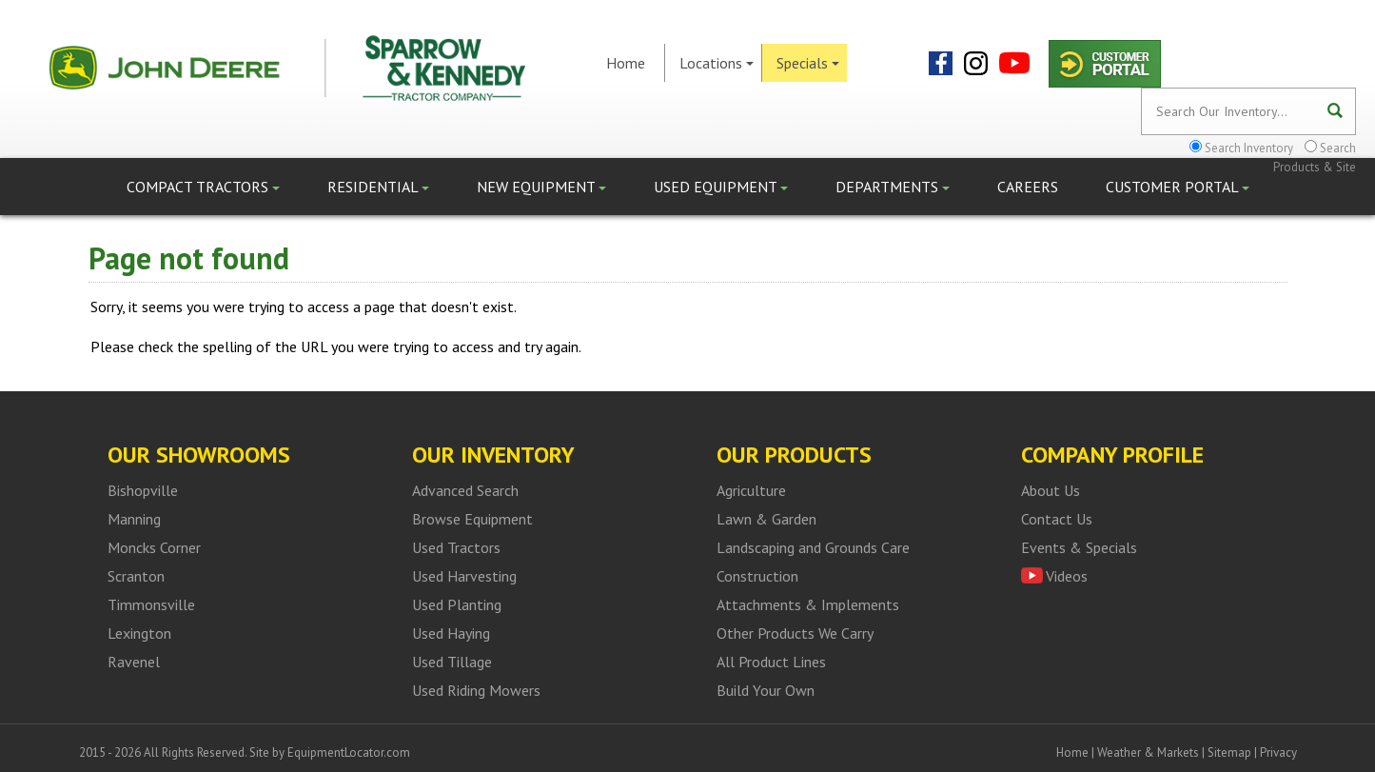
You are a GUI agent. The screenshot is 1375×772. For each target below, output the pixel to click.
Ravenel (134, 661)
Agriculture (751, 490)
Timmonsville (151, 604)
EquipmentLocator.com (348, 752)
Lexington (139, 633)
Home (625, 62)
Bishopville (143, 490)
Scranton (136, 575)
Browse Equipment (472, 518)
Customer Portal (1177, 186)
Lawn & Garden (766, 518)
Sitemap (1229, 752)
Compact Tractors (203, 186)
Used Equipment (721, 186)
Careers (1027, 186)
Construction (757, 575)
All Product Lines (771, 661)
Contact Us (1056, 518)
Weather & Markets (1148, 752)
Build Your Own (766, 690)
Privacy (1278, 752)
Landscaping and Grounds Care (813, 547)
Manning (134, 518)
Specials (807, 62)
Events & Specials (1079, 547)
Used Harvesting (464, 575)
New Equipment (541, 186)
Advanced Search (465, 490)
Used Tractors (456, 547)
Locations (716, 62)
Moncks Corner (154, 547)
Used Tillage (452, 661)
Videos (1067, 575)
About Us (1050, 490)
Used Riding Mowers (476, 690)
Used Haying (451, 633)
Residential (378, 186)
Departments (892, 186)
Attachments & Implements (808, 604)
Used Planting (456, 604)
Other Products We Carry (795, 633)
